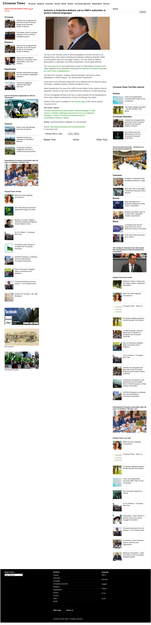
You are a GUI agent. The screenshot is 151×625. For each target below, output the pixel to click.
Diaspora (56, 587)
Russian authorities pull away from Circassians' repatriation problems (27, 74)
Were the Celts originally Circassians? (24, 196)
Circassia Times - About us (132, 306)
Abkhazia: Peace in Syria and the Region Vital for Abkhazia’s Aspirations (134, 283)
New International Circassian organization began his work (25, 208)
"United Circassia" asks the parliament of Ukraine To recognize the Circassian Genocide (133, 334)
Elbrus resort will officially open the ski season (26, 128)
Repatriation (57, 590)
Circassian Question (60, 584)
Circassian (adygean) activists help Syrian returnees (24, 85)
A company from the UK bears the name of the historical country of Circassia (135, 227)
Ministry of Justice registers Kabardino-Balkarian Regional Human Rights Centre (26, 222)
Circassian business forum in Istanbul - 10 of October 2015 (25, 282)
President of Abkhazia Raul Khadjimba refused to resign (135, 179)
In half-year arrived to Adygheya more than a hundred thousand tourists (26, 149)
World (55, 601)
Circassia (56, 581)
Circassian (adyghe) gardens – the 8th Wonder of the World (135, 109)
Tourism (56, 595)
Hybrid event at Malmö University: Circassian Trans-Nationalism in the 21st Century (27, 61)
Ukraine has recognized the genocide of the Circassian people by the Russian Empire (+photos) (27, 23)
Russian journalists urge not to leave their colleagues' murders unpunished (135, 214)
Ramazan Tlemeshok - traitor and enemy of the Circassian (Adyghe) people (133, 555)
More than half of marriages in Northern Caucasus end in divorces (135, 190)
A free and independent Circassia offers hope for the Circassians (135, 99)
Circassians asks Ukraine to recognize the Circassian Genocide (25, 246)
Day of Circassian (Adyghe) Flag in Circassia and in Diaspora (25, 271)
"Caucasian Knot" (54, 66)
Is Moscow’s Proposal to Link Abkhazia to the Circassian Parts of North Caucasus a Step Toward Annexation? (134, 383)
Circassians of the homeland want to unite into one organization (133, 542)
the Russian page (78, 102)
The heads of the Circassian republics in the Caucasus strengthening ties (27, 34)
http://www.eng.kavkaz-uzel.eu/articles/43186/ (67, 127)
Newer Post (50, 139)
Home (76, 139)
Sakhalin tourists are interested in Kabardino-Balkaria (25, 139)
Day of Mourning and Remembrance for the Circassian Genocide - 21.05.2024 (133, 135)
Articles (55, 575)
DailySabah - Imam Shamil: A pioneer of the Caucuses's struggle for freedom (133, 518)
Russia (55, 593)
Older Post (101, 139)
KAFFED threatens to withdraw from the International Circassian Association (26, 259)
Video (55, 598)
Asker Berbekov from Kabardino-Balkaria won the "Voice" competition (135, 204)
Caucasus (56, 578)
